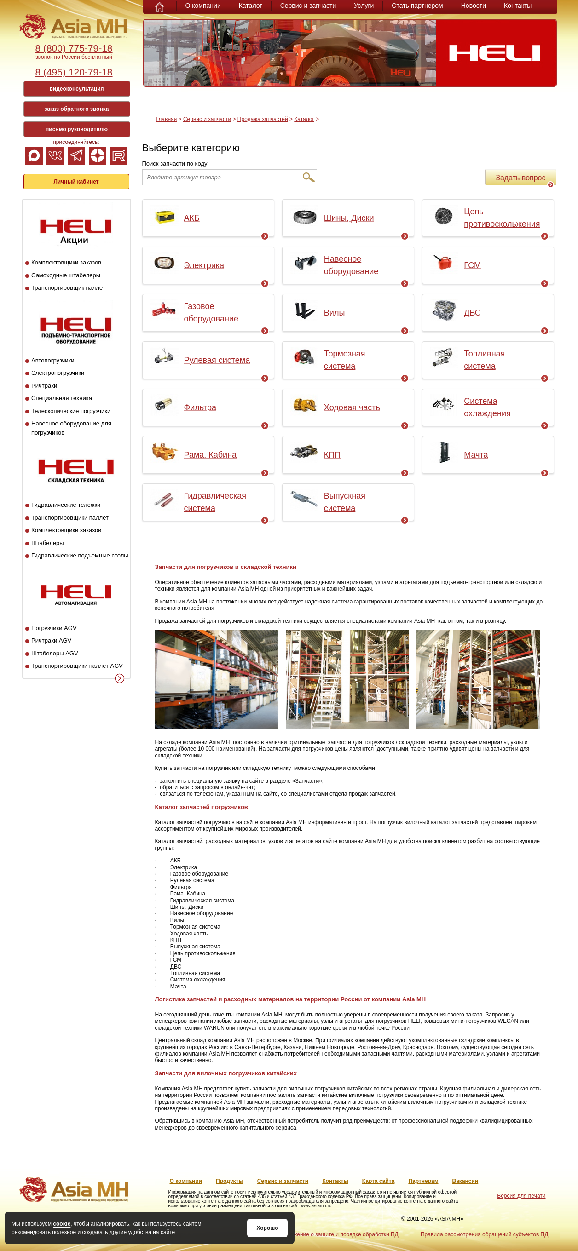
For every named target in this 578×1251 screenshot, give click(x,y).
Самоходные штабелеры (65, 275)
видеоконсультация (76, 89)
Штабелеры (47, 542)
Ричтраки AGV (51, 640)
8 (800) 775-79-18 (73, 48)
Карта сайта (378, 1181)
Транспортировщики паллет (70, 517)
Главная (166, 119)
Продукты (229, 1181)
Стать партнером (417, 5)
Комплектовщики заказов (66, 262)
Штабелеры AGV (54, 653)
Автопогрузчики (52, 360)
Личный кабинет (75, 181)
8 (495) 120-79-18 (73, 72)
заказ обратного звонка (77, 109)
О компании (203, 5)
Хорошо (267, 1228)
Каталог (250, 5)
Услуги (364, 5)
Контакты (518, 5)
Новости (473, 5)
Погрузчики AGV (53, 628)
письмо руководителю (77, 129)
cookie (61, 1224)
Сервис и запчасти (308, 5)
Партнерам (423, 1181)
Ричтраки (44, 385)
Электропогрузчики (57, 372)
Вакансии (465, 1181)
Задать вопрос (525, 179)
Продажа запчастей (262, 119)
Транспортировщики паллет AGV (77, 665)
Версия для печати (521, 1196)
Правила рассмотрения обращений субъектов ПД (484, 1234)
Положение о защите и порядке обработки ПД (339, 1234)
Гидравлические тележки (65, 504)
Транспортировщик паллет (68, 287)
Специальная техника (61, 398)
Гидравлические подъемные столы (79, 555)
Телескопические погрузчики (70, 410)
